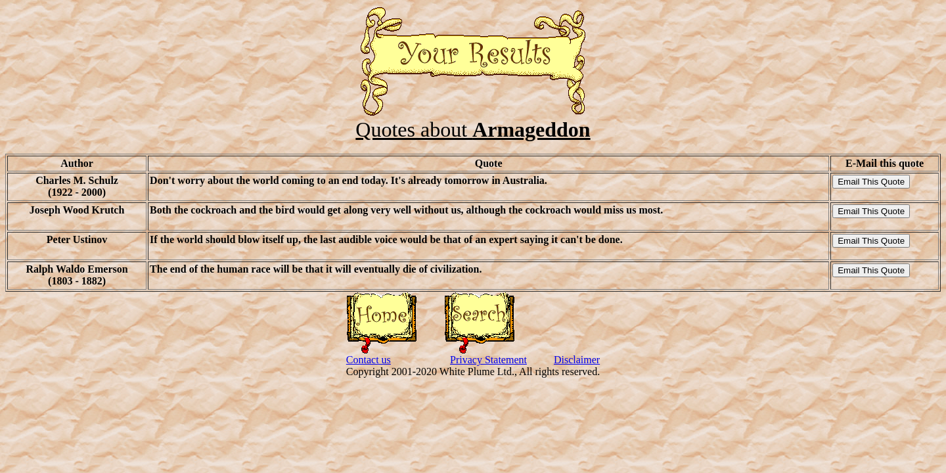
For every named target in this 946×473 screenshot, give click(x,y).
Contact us (368, 359)
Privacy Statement (488, 359)
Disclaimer (577, 359)
